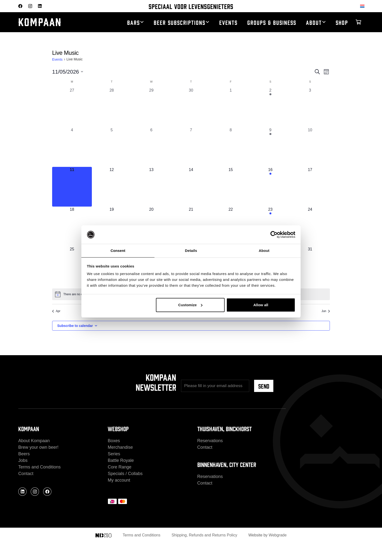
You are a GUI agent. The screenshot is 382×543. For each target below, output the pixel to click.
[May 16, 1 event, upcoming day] (270, 187)
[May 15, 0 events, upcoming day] (230, 187)
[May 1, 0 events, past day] (230, 107)
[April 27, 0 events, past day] (72, 107)
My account (119, 480)
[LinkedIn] (40, 6)
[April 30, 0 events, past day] (191, 107)
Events (57, 59)
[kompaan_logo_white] (57, 22)
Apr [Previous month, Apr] (56, 311)
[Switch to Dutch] (363, 6)
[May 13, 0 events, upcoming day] (151, 187)
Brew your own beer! (38, 447)
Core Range (119, 467)
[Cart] (358, 22)
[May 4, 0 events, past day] (72, 147)
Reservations (210, 440)
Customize (190, 305)
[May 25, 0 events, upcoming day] (72, 266)
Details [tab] (191, 250)
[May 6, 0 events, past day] (151, 147)
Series (114, 453)
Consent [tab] (118, 250)
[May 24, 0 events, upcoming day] (310, 226)
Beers (24, 453)
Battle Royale (121, 460)
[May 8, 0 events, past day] (230, 147)
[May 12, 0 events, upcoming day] (112, 187)
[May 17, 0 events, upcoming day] (310, 187)
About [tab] (264, 250)
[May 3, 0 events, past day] (310, 107)
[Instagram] (30, 6)
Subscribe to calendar (75, 326)
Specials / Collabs (125, 473)
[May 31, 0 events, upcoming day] (310, 266)
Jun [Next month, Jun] (326, 311)
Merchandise (120, 447)
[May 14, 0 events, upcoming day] (191, 187)
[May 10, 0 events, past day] (310, 147)
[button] (142, 22)
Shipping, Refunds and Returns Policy (204, 535)
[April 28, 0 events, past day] (112, 107)
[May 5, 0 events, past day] (112, 147)
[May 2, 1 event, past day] (270, 107)
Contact (25, 473)
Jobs (23, 460)
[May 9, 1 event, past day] (270, 147)
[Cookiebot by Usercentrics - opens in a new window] (274, 234)
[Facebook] (20, 6)
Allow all (260, 305)
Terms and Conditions (39, 467)
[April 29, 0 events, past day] (151, 107)
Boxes (114, 440)
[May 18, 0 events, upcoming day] (72, 226)
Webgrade (278, 535)
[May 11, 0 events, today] (72, 187)
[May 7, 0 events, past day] (191, 147)
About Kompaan (34, 440)
